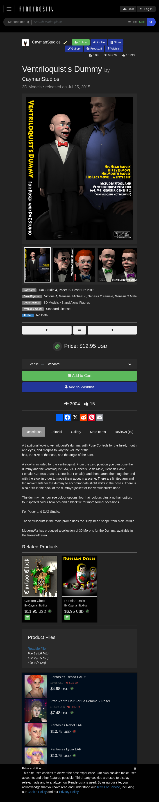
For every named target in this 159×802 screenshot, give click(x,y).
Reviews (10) (124, 432)
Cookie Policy (37, 792)
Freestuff (94, 48)
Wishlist (114, 48)
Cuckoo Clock (35, 601)
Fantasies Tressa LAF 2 (68, 677)
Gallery (74, 48)
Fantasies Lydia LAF (65, 749)
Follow (81, 42)
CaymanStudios (40, 79)
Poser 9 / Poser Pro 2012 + (78, 290)
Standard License (58, 309)
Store (116, 42)
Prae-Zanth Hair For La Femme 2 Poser (80, 701)
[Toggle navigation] (8, 9)
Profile (99, 42)
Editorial (56, 432)
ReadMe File (37, 648)
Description (34, 432)
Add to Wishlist (79, 387)
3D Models (51, 302)
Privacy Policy (68, 792)
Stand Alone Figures (75, 302)
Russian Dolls (74, 601)
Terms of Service (108, 787)
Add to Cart (79, 376)
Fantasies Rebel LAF (66, 725)
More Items (98, 432)
